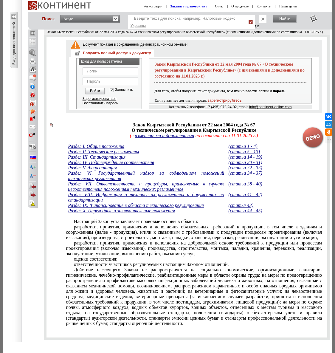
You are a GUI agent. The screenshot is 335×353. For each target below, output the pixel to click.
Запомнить (124, 90)
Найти (284, 18)
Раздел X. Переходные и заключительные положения (121, 210)
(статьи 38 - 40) (245, 183)
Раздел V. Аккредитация (92, 167)
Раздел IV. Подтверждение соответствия (111, 162)
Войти (95, 91)
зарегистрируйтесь (225, 100)
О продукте (240, 6)
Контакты (264, 6)
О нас (219, 6)
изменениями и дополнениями (164, 135)
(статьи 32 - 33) (245, 167)
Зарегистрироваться (99, 99)
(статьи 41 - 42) (245, 194)
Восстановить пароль (100, 103)
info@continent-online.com (270, 107)
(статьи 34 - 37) (245, 173)
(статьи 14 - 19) (245, 157)
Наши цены (288, 6)
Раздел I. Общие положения (96, 146)
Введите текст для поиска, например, (183, 22)
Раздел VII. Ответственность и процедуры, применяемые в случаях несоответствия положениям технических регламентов (146, 186)
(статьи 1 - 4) (243, 146)
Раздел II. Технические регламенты (103, 151)
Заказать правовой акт (188, 6)
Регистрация (152, 6)
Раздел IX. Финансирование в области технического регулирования (136, 205)
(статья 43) (240, 205)
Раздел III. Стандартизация (96, 157)
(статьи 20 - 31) (245, 162)
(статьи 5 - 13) (244, 151)
